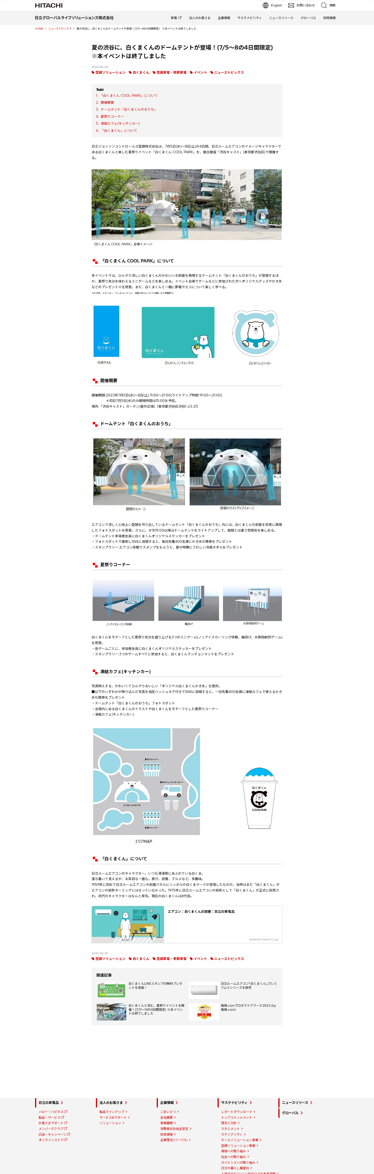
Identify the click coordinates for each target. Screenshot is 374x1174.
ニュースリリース (281, 18)
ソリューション (110, 1123)
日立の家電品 (49, 1103)
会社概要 (166, 1117)
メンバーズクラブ (51, 1129)
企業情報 (224, 18)
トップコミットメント (236, 1117)
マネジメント (230, 1129)
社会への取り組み (233, 1157)
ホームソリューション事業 (239, 1140)
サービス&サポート (113, 1117)
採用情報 (329, 18)
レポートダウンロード (236, 1112)
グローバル (308, 18)
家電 (174, 18)
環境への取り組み (233, 1151)
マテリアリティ (232, 1134)
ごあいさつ (168, 1112)
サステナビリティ (249, 18)
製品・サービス (49, 1117)
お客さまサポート (51, 1123)
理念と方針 (229, 1123)
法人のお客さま (200, 18)
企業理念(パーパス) (173, 1140)
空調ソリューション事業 (238, 1146)
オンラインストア (51, 1140)
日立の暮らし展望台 (235, 1168)
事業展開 (166, 1123)
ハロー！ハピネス (51, 1112)
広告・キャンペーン (52, 1134)
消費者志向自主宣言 (174, 1129)
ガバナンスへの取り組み (238, 1162)
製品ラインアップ (111, 1112)
